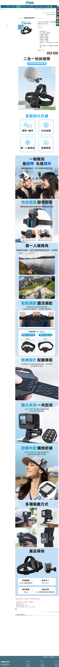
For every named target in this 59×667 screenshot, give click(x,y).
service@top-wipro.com (9, 654)
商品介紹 (47, 12)
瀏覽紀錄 (46, 8)
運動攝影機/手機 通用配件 (54, 12)
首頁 (44, 12)
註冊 (5, 9)
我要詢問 (56, 53)
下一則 (57, 611)
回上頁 (52, 611)
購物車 (50, 8)
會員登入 (2, 9)
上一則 (47, 611)
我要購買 (50, 53)
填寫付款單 (53, 8)
